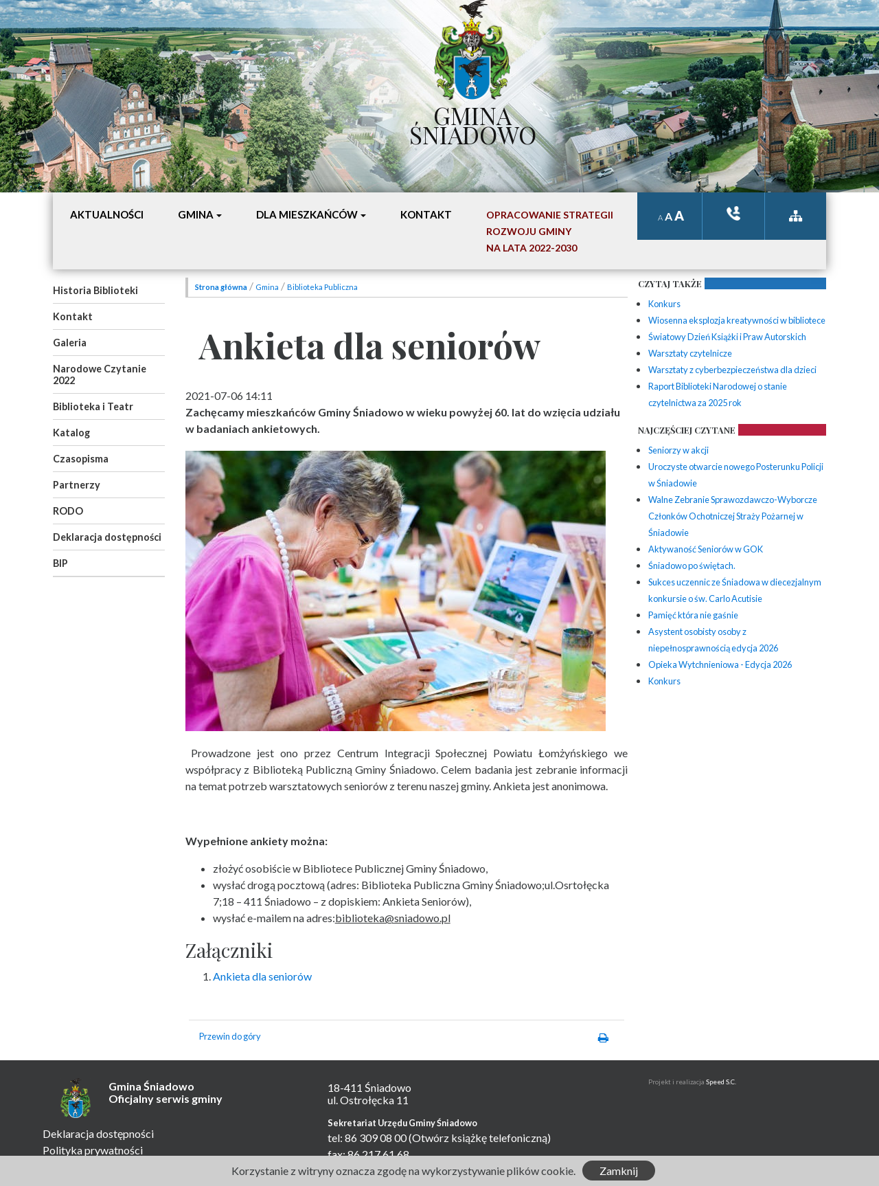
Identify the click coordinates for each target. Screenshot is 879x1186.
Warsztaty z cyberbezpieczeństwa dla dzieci (732, 369)
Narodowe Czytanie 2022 (99, 374)
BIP (60, 563)
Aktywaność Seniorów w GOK (705, 549)
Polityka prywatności (93, 1149)
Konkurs (664, 303)
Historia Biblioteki (95, 290)
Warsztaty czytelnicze (690, 353)
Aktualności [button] (107, 214)
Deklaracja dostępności (107, 537)
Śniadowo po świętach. (691, 565)
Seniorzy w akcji (678, 450)
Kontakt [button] (426, 214)
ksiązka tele (733, 213)
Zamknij (619, 1170)
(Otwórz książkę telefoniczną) (480, 1137)
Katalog (71, 432)
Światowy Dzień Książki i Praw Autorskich (727, 336)
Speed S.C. (721, 1082)
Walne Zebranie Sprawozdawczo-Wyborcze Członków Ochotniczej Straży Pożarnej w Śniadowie (732, 516)
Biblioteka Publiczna (322, 286)
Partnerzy (76, 485)
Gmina (267, 286)
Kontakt (73, 316)
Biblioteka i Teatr (93, 406)
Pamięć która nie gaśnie (693, 614)
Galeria (70, 342)
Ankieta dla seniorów (262, 976)
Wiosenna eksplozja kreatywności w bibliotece (736, 320)
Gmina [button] (196, 214)
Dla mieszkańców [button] (307, 214)
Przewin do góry (230, 1036)
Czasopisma (81, 459)
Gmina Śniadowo (472, 121)
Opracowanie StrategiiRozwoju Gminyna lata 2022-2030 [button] (549, 231)
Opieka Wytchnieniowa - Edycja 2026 (720, 664)
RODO (68, 511)
